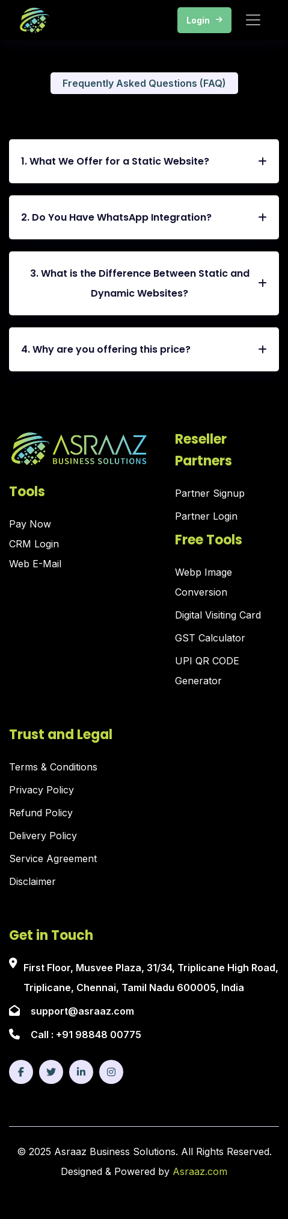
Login (204, 20)
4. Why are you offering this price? (144, 349)
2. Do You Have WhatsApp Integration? (144, 217)
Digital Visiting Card (218, 615)
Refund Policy (41, 813)
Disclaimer (32, 881)
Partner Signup (210, 493)
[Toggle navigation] (253, 20)
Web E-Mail (35, 564)
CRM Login (34, 544)
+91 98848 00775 (98, 1034)
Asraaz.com (200, 1171)
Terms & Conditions (53, 767)
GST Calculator (210, 638)
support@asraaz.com (82, 1011)
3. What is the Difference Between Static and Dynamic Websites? (149, 283)
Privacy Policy (41, 790)
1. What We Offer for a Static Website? (144, 161)
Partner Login (206, 516)
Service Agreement (53, 858)
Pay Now (30, 524)
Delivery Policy (43, 836)
